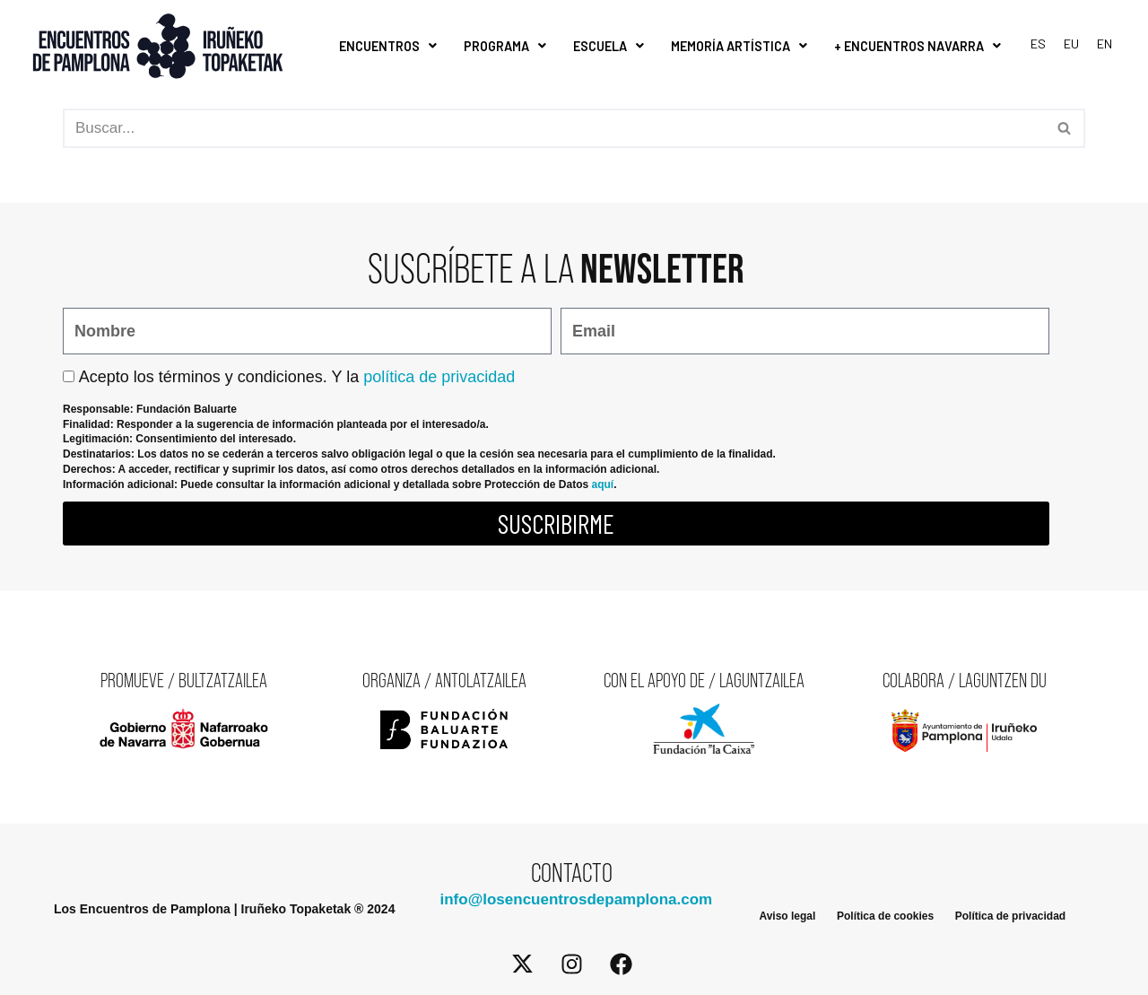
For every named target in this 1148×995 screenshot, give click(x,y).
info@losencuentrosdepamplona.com (575, 899)
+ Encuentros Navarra (917, 46)
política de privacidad (439, 376)
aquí (602, 483)
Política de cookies (885, 916)
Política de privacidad (1010, 916)
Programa (505, 46)
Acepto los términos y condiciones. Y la (297, 376)
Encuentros (388, 46)
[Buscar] (554, 128)
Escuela (608, 46)
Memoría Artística (739, 46)
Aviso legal (787, 916)
